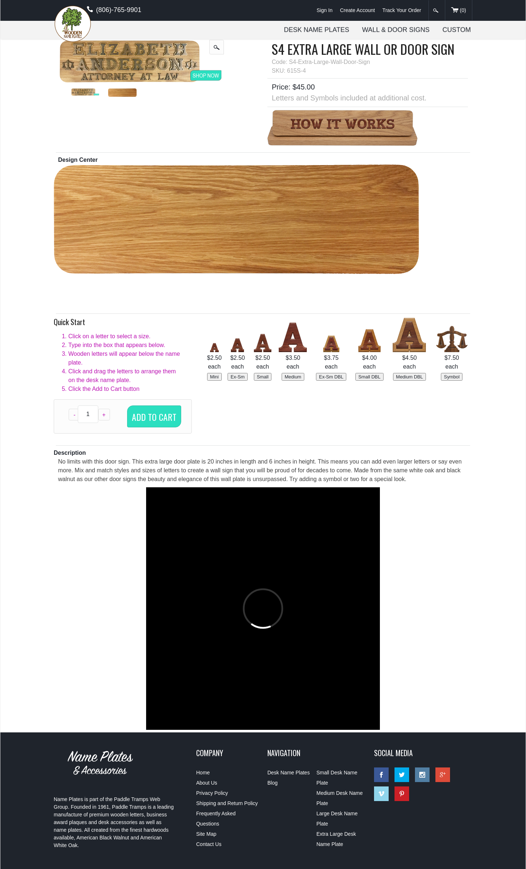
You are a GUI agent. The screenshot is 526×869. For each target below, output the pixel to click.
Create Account (357, 10)
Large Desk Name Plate (337, 819)
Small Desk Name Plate (336, 778)
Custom (456, 29)
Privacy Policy (212, 793)
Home (203, 772)
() (458, 11)
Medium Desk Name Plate (339, 798)
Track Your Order (401, 10)
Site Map (206, 834)
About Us (206, 783)
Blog (272, 783)
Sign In (325, 10)
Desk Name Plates (316, 29)
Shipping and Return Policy (227, 803)
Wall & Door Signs (396, 29)
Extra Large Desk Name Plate (336, 839)
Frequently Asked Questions (216, 819)
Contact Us (208, 844)
